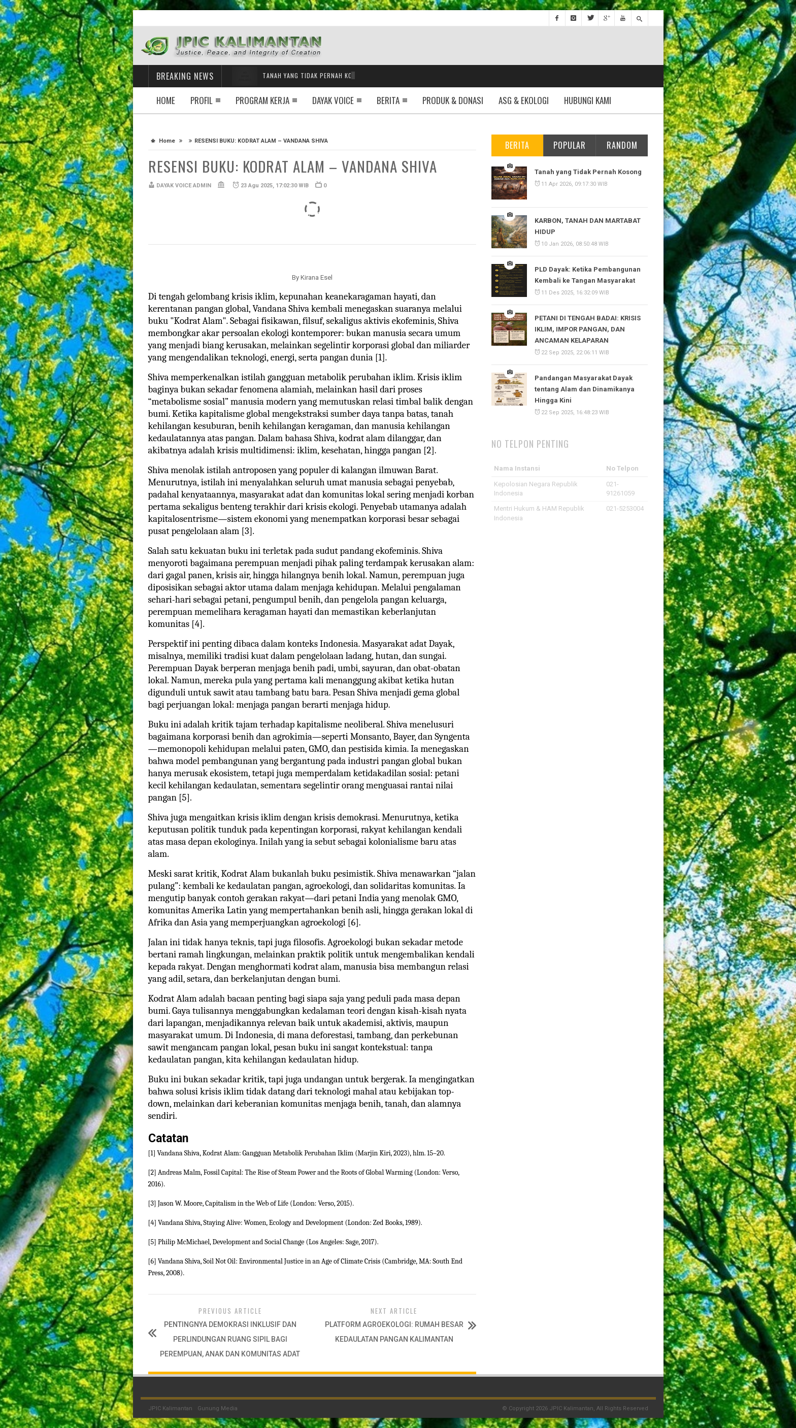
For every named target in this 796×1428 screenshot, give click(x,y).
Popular (569, 145)
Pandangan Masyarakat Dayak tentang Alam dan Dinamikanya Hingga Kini (585, 389)
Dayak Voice (333, 100)
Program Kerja (262, 100)
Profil (201, 100)
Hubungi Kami (587, 100)
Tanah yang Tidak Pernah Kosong (588, 172)
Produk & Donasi (452, 100)
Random (622, 145)
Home (165, 100)
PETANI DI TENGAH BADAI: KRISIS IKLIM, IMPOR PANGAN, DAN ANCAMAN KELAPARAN (588, 329)
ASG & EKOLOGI (524, 100)
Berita (388, 100)
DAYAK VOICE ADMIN (183, 185)
